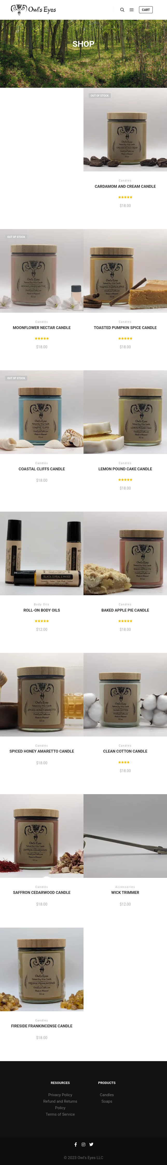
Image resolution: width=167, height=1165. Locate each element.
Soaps (106, 1101)
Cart (146, 10)
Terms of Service (60, 1114)
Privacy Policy (60, 1095)
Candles (107, 1095)
